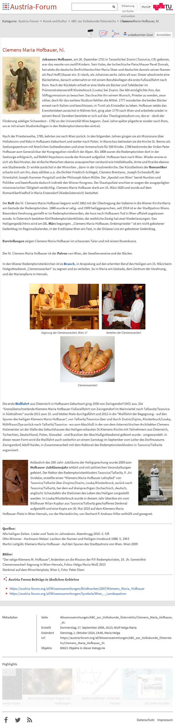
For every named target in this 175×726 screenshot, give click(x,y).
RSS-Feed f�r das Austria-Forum (29, 720)
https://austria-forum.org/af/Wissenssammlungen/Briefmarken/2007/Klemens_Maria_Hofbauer (77, 588)
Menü (145, 7)
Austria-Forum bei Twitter (17, 720)
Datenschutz (145, 720)
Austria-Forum (33, 6)
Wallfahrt (22, 403)
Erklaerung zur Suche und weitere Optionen (128, 7)
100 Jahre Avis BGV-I (157, 703)
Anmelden (164, 35)
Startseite (6, 7)
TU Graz (163, 6)
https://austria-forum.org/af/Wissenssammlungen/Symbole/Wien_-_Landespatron (68, 593)
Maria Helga (112, 633)
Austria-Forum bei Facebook (6, 720)
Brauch (69, 264)
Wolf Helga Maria (125, 627)
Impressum (165, 720)
